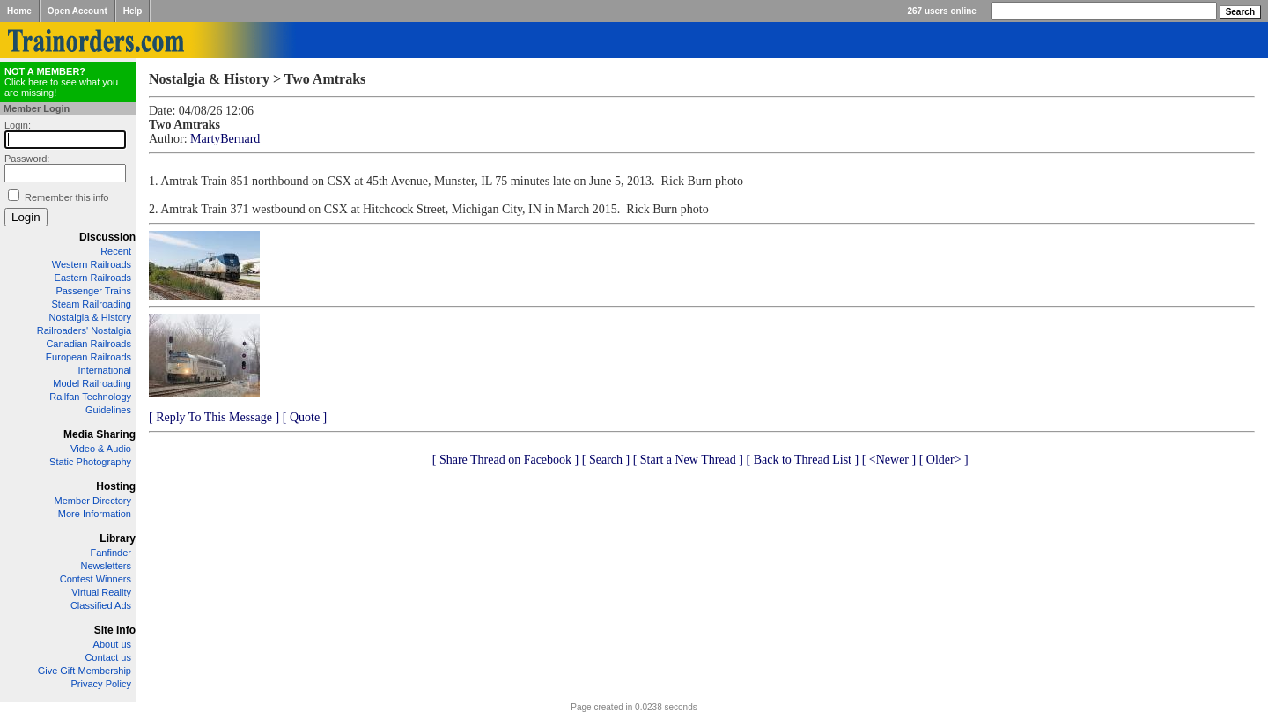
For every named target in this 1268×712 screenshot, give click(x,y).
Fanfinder (111, 552)
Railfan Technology (90, 396)
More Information (94, 513)
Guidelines (108, 409)
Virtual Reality (101, 592)
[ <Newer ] (889, 459)
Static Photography (90, 461)
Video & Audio (100, 448)
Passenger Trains (93, 291)
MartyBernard (225, 138)
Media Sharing (99, 434)
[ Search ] (606, 459)
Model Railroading (92, 383)
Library (118, 538)
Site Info (115, 630)
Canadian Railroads (88, 343)
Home (19, 11)
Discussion (107, 237)
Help (133, 11)
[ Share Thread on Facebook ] (505, 459)
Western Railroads (91, 264)
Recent (115, 251)
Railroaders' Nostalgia (84, 330)
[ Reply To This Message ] (214, 417)
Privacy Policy (101, 684)
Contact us (108, 657)
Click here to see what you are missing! (61, 82)
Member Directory (93, 500)
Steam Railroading (92, 304)
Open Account (77, 11)
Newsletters (106, 565)
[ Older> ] (944, 459)
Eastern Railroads (93, 277)
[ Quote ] (305, 417)
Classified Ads (100, 605)
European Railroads (88, 357)
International (104, 370)
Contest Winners (95, 579)
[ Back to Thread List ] (802, 459)
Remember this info (66, 197)
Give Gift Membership (84, 670)
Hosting (116, 486)
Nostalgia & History (89, 317)
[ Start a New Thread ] (688, 459)
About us (112, 644)
